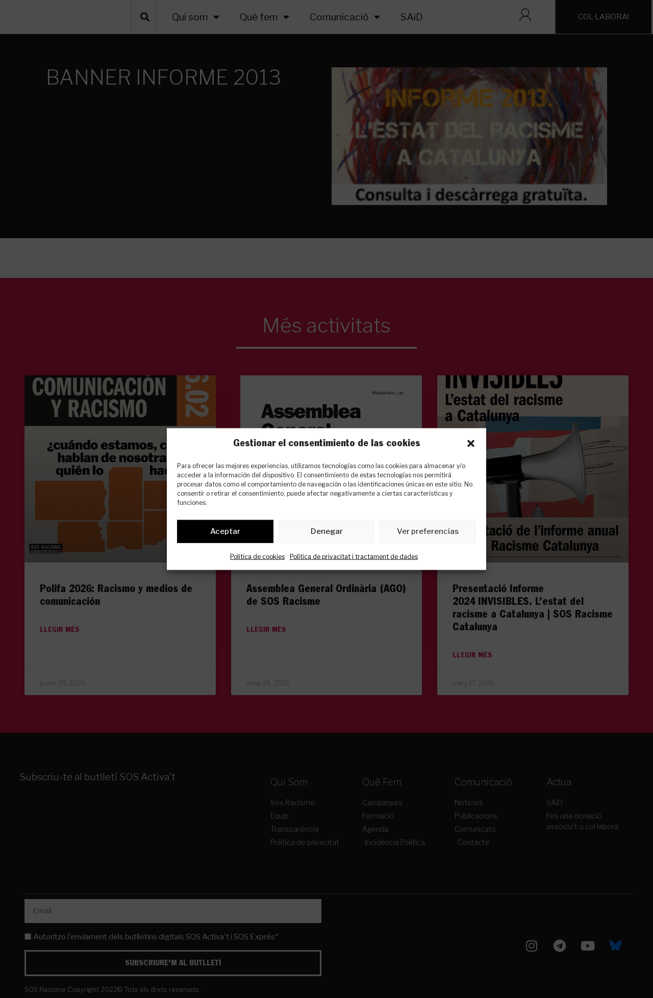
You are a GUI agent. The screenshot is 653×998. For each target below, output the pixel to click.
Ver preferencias (428, 533)
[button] (471, 443)
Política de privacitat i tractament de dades (354, 558)
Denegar (327, 533)
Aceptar (225, 533)
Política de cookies (257, 558)
